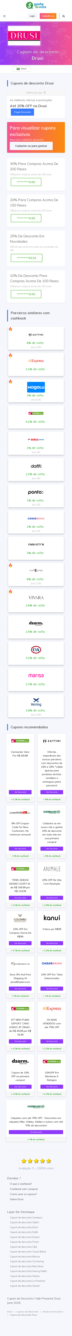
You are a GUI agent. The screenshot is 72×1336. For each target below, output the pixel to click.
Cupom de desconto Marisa (25, 1256)
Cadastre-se (48, 16)
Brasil (21, 68)
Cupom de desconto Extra (24, 1227)
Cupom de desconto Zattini (24, 1222)
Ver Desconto (20, 792)
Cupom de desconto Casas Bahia (28, 1251)
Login (32, 16)
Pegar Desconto (22, 112)
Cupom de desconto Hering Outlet (28, 1271)
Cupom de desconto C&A (23, 1246)
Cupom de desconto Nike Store (27, 1266)
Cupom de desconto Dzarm (25, 1237)
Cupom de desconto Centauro (26, 1217)
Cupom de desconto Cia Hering (27, 1261)
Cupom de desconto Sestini (25, 1285)
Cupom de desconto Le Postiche (27, 1280)
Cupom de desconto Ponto (24, 1241)
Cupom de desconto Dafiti (24, 1232)
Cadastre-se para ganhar (31, 146)
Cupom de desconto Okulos (25, 1276)
